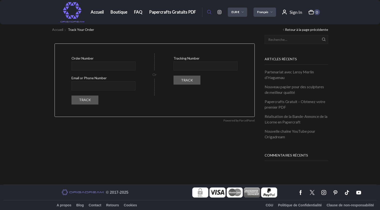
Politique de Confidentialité (300, 205)
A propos (64, 205)
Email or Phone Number (89, 78)
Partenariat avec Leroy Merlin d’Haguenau (289, 75)
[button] (209, 12)
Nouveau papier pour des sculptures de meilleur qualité (294, 89)
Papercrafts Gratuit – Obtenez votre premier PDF (295, 104)
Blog (80, 205)
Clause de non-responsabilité (350, 205)
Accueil (57, 29)
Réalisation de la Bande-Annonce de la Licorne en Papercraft (296, 119)
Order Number (82, 58)
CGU (269, 205)
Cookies (130, 205)
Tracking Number (186, 58)
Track (85, 100)
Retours (112, 205)
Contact (95, 205)
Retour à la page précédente (306, 29)
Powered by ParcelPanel (239, 120)
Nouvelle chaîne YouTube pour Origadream (290, 134)
